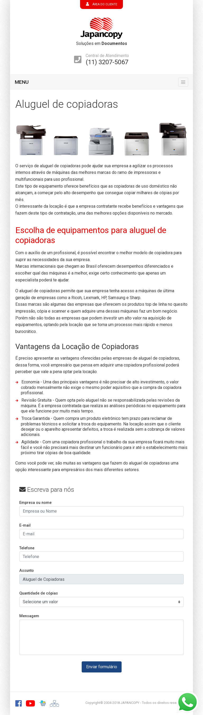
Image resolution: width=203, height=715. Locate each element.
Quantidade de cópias (38, 593)
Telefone (26, 548)
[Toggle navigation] (183, 82)
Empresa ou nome (35, 502)
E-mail (25, 525)
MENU (22, 82)
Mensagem (29, 616)
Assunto (26, 570)
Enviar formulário (101, 666)
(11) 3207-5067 (107, 62)
